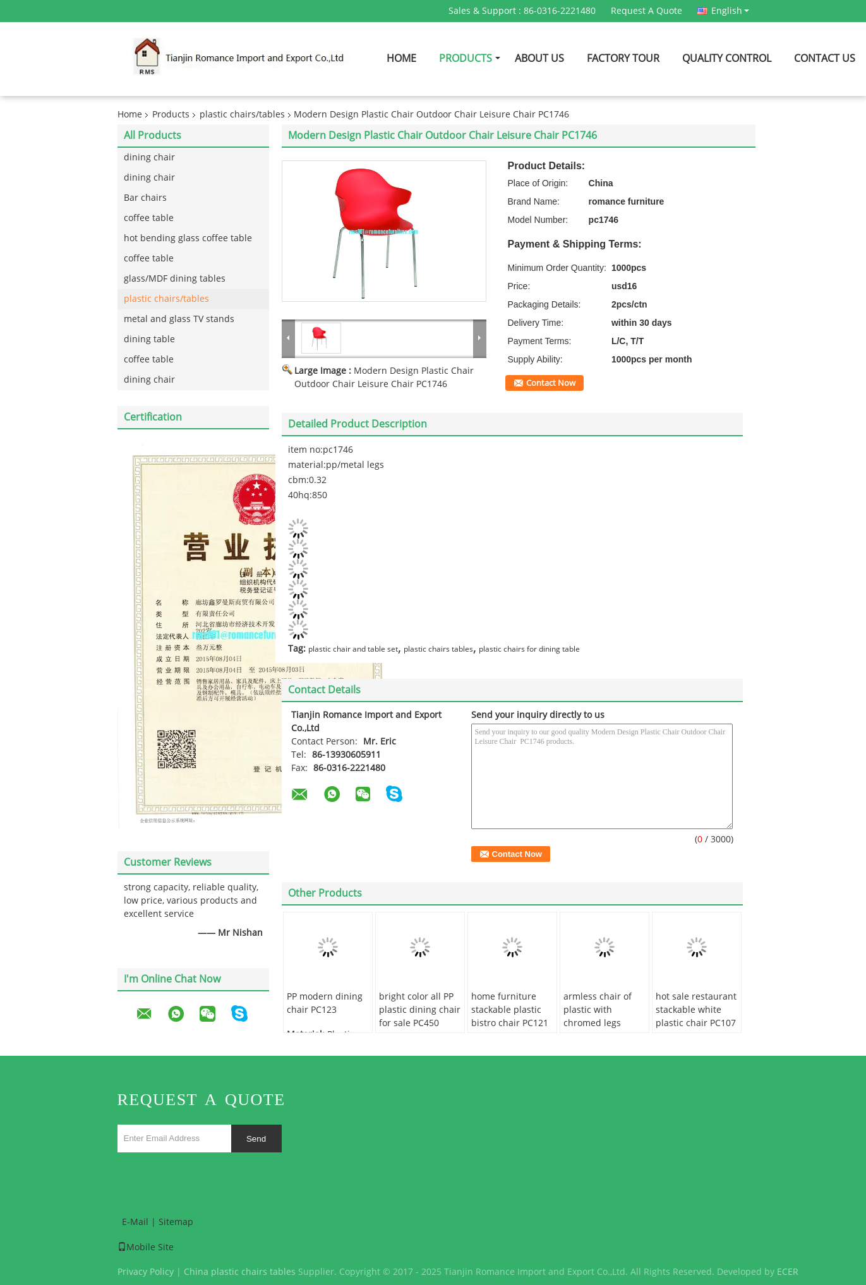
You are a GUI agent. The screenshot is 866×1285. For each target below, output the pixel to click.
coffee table (149, 218)
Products (465, 58)
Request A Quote (646, 11)
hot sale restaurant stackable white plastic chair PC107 (696, 1010)
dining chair (149, 157)
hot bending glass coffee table (188, 238)
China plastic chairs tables (240, 1272)
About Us (539, 58)
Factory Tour (623, 58)
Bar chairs (145, 198)
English (730, 11)
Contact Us (824, 58)
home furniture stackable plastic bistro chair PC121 (509, 1010)
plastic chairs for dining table (529, 649)
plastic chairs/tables (242, 114)
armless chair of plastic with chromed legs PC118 (597, 1016)
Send (256, 1139)
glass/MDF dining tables (175, 278)
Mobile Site (145, 1247)
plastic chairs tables (438, 649)
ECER (787, 1272)
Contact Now (550, 383)
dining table (149, 339)
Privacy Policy (145, 1272)
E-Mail (135, 1222)
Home (401, 58)
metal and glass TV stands (179, 319)
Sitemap (176, 1222)
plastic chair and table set (353, 649)
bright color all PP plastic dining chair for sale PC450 (419, 1010)
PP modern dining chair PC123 (325, 1003)
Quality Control (726, 58)
